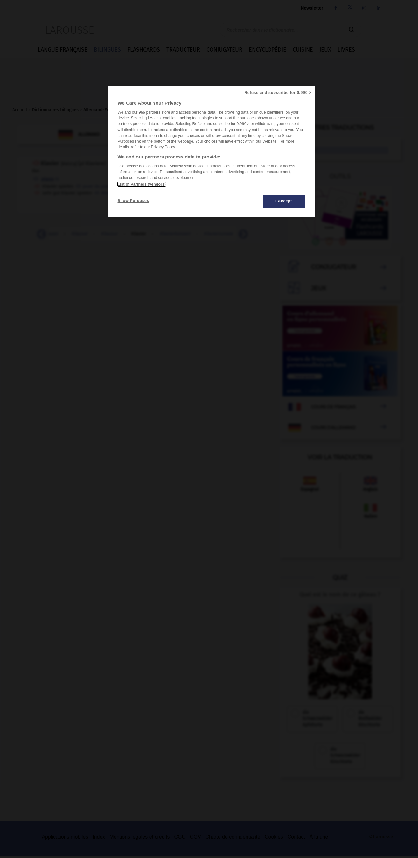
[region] (211, 151)
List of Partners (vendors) (142, 184)
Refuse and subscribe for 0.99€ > (277, 92)
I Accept (283, 201)
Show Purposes (133, 201)
